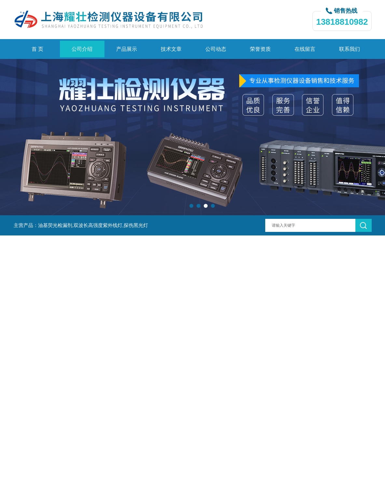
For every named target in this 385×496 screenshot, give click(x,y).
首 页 (37, 49)
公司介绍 (82, 49)
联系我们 (349, 49)
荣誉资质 (260, 49)
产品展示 (126, 49)
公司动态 (215, 49)
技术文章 (171, 49)
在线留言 (305, 49)
